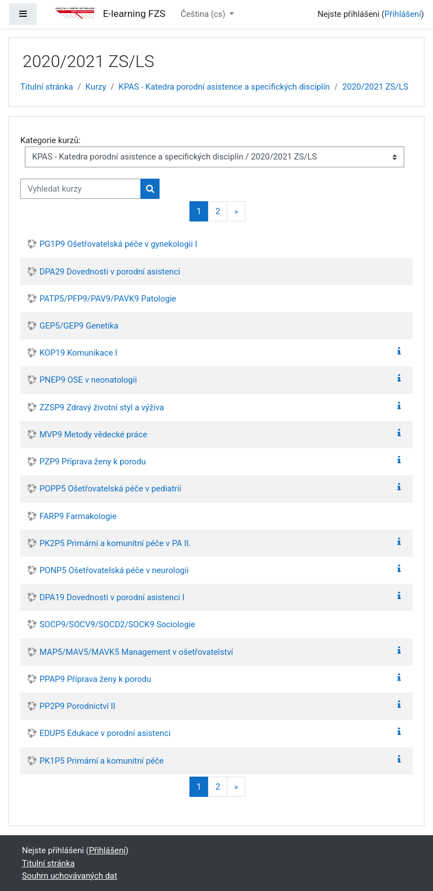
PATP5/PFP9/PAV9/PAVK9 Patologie (107, 299)
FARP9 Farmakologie (78, 516)
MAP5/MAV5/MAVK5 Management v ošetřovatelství (136, 652)
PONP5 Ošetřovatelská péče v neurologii (114, 570)
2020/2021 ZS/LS (375, 87)
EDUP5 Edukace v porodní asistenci (105, 733)
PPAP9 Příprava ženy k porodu (95, 679)
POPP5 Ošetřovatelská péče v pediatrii (110, 489)
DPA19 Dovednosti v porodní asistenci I (111, 597)
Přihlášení (403, 14)
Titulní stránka (46, 87)
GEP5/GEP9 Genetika (78, 326)
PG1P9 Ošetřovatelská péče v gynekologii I (118, 244)
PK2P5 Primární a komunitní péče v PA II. (115, 543)
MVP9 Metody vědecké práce (93, 434)
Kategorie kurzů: (50, 140)
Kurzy (96, 87)
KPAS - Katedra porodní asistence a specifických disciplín (224, 87)
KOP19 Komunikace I (78, 353)
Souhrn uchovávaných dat (69, 876)
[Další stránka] (236, 211)
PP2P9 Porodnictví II (77, 706)
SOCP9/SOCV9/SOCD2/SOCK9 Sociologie (117, 624)
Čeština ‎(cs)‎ (204, 14)
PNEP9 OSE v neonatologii (88, 380)
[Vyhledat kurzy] (80, 189)
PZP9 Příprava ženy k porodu (92, 461)
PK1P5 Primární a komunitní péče (101, 761)
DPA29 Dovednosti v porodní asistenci (109, 272)
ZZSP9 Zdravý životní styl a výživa (101, 407)
